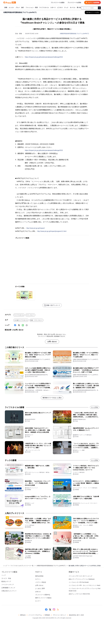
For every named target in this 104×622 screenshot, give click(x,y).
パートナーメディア (8, 584)
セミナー (38, 601)
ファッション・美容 (32, 7)
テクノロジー (30, 315)
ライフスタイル (44, 7)
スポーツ (53, 7)
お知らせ (38, 591)
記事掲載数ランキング (8, 587)
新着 (5, 7)
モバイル (72, 7)
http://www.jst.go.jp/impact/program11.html (51, 231)
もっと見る (94, 407)
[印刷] (27, 325)
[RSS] (58, 609)
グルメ (18, 7)
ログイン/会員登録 (92, 2)
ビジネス (60, 7)
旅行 (22, 7)
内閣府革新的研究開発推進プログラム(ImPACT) (74, 33)
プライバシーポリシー (59, 615)
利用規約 (47, 615)
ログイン (38, 579)
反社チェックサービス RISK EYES (79, 594)
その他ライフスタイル (21, 320)
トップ (5, 565)
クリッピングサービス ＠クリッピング (80, 576)
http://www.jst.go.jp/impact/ (35, 228)
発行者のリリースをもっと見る (52, 397)
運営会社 (23, 615)
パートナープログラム (35, 615)
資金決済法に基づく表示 (76, 615)
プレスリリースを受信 (74, 2)
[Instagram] (54, 609)
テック (66, 7)
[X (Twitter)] (19, 325)
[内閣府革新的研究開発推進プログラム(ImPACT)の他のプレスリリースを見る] (93, 12)
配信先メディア (6, 581)
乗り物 (79, 7)
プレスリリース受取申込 (42, 594)
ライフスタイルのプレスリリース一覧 (21, 565)
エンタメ (11, 7)
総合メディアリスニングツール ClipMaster (82, 579)
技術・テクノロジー (36, 320)
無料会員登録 (39, 576)
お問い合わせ (52, 341)
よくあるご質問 (40, 588)
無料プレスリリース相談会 (43, 598)
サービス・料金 (6, 578)
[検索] (99, 7)
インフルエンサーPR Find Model (79, 582)
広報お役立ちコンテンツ (9, 591)
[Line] (23, 325)
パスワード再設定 (40, 582)
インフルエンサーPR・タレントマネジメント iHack (84, 585)
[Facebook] (15, 325)
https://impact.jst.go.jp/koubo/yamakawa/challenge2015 (44, 57)
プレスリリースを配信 (57, 2)
